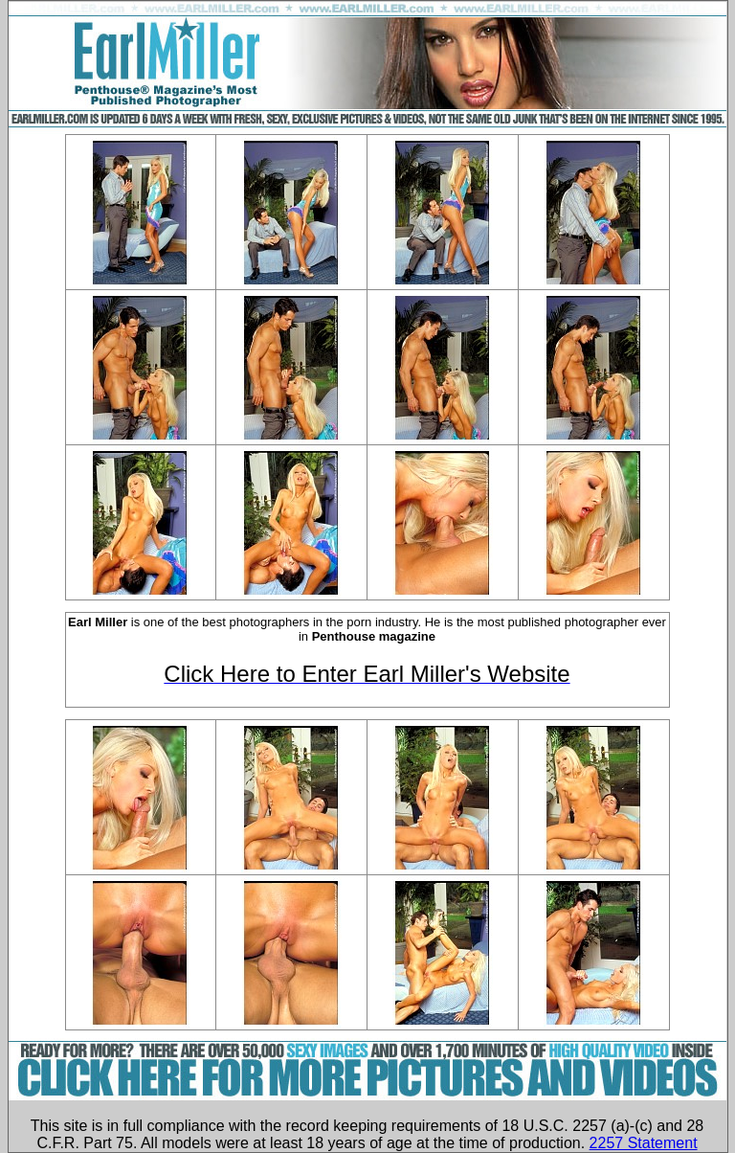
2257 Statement (644, 1143)
